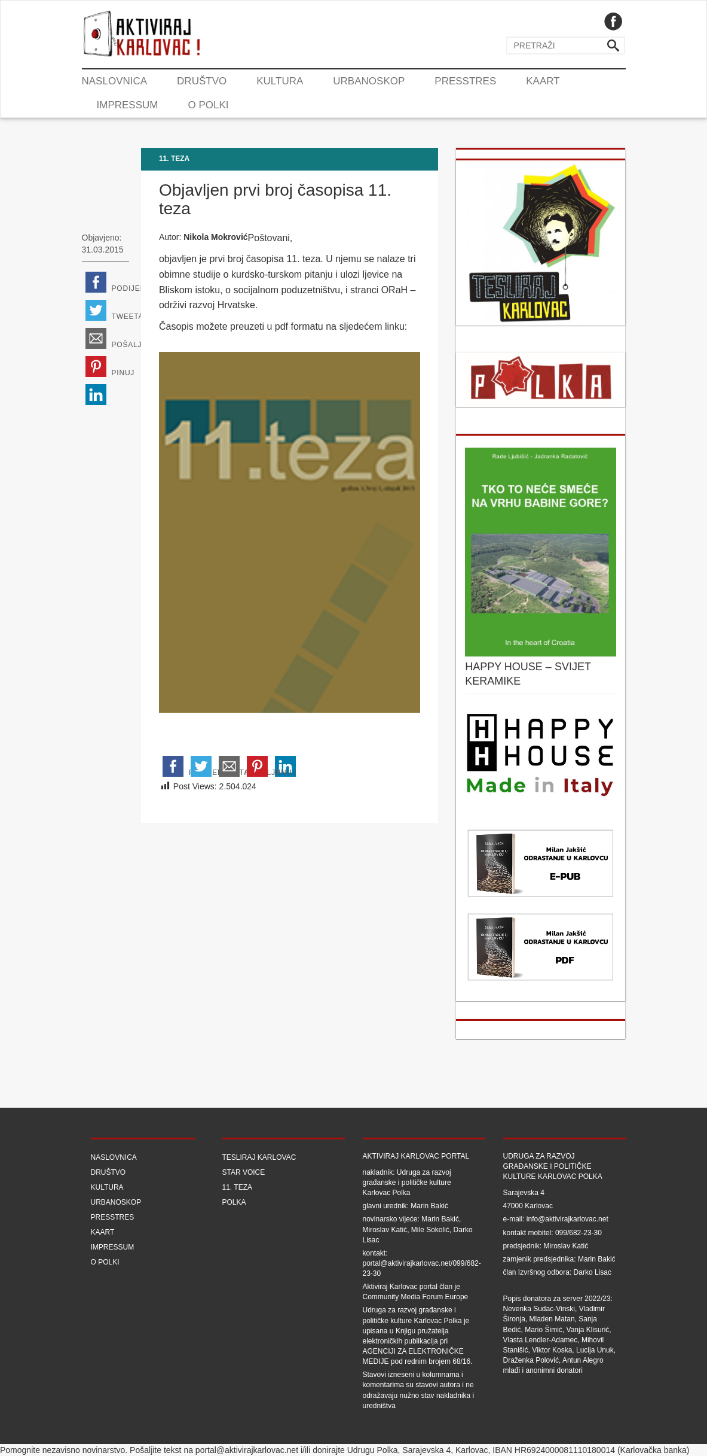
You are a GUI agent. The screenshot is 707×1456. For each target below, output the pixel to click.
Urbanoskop (369, 81)
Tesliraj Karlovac (259, 1157)
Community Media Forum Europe (416, 1297)
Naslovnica (115, 81)
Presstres (465, 81)
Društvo (202, 81)
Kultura (279, 81)
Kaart (542, 81)
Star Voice (243, 1172)
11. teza (174, 158)
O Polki (208, 105)
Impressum (127, 105)
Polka (234, 1202)
